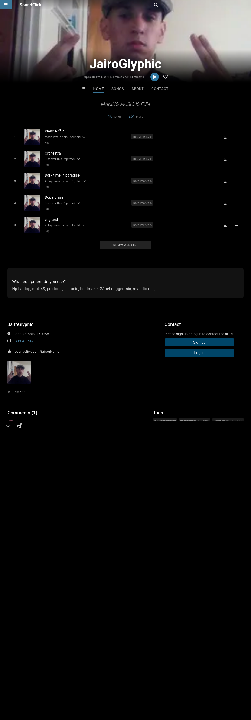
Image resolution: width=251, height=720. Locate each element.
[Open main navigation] (6, 4)
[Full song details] (238, 136)
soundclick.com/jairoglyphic (36, 347)
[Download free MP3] (227, 136)
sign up (26, 437)
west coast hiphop (227, 416)
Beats (19, 335)
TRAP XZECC (145, 590)
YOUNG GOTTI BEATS (107, 590)
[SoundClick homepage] (31, 4)
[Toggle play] (14, 137)
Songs (117, 89)
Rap (46, 142)
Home (98, 89)
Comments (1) (22, 408)
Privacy (111, 692)
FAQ (19, 692)
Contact (160, 89)
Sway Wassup (68, 590)
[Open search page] (246, 4)
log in (43, 437)
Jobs (64, 692)
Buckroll (183, 590)
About (137, 89)
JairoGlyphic (20, 319)
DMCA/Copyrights (86, 692)
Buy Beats (110, 616)
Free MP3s (82, 616)
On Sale (140, 616)
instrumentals (142, 136)
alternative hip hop (194, 416)
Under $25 (169, 616)
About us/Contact (41, 692)
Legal (125, 692)
